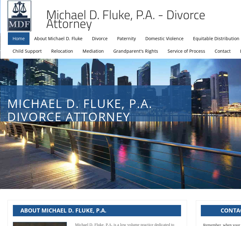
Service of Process (186, 51)
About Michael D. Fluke (58, 38)
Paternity (126, 38)
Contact (223, 51)
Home (19, 38)
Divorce (100, 38)
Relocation (62, 51)
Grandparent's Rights (135, 51)
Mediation (93, 51)
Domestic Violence (164, 38)
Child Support (27, 51)
